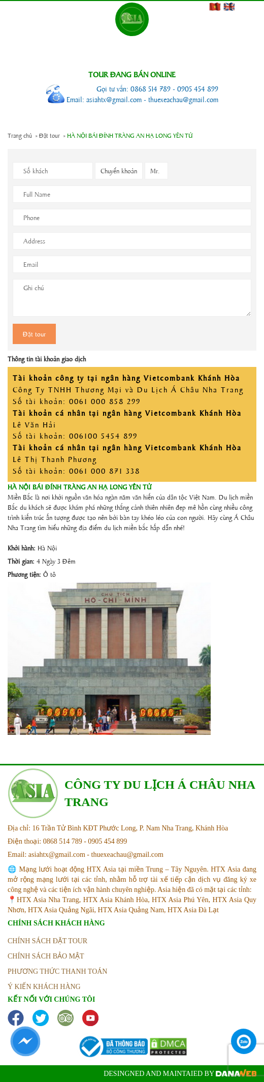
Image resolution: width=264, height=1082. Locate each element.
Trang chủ (20, 135)
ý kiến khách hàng (44, 987)
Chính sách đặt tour (47, 941)
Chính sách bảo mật (46, 956)
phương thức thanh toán (57, 971)
